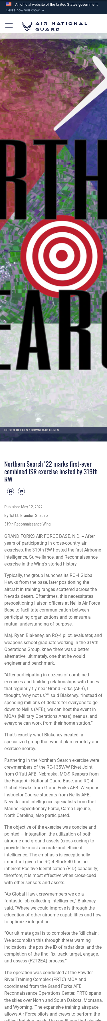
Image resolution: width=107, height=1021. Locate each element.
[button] (26, 10)
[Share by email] (21, 491)
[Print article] (10, 491)
